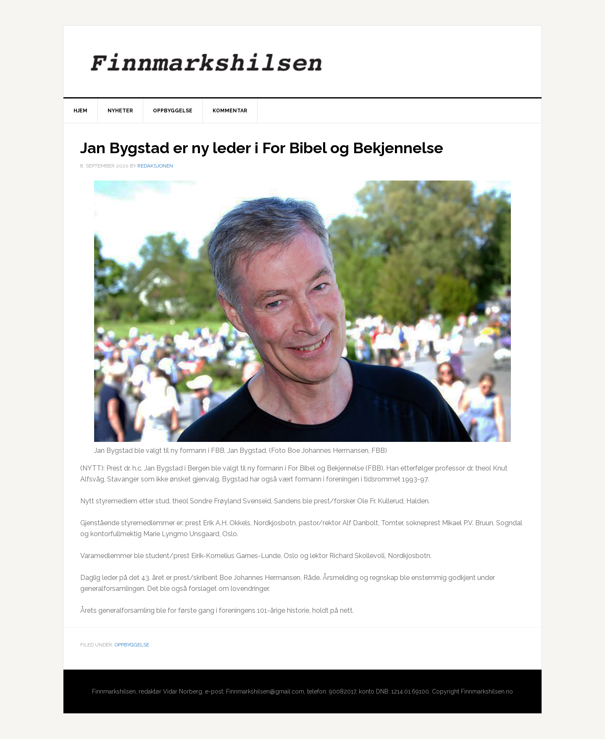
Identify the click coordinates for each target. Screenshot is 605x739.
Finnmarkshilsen (302, 61)
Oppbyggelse (132, 645)
